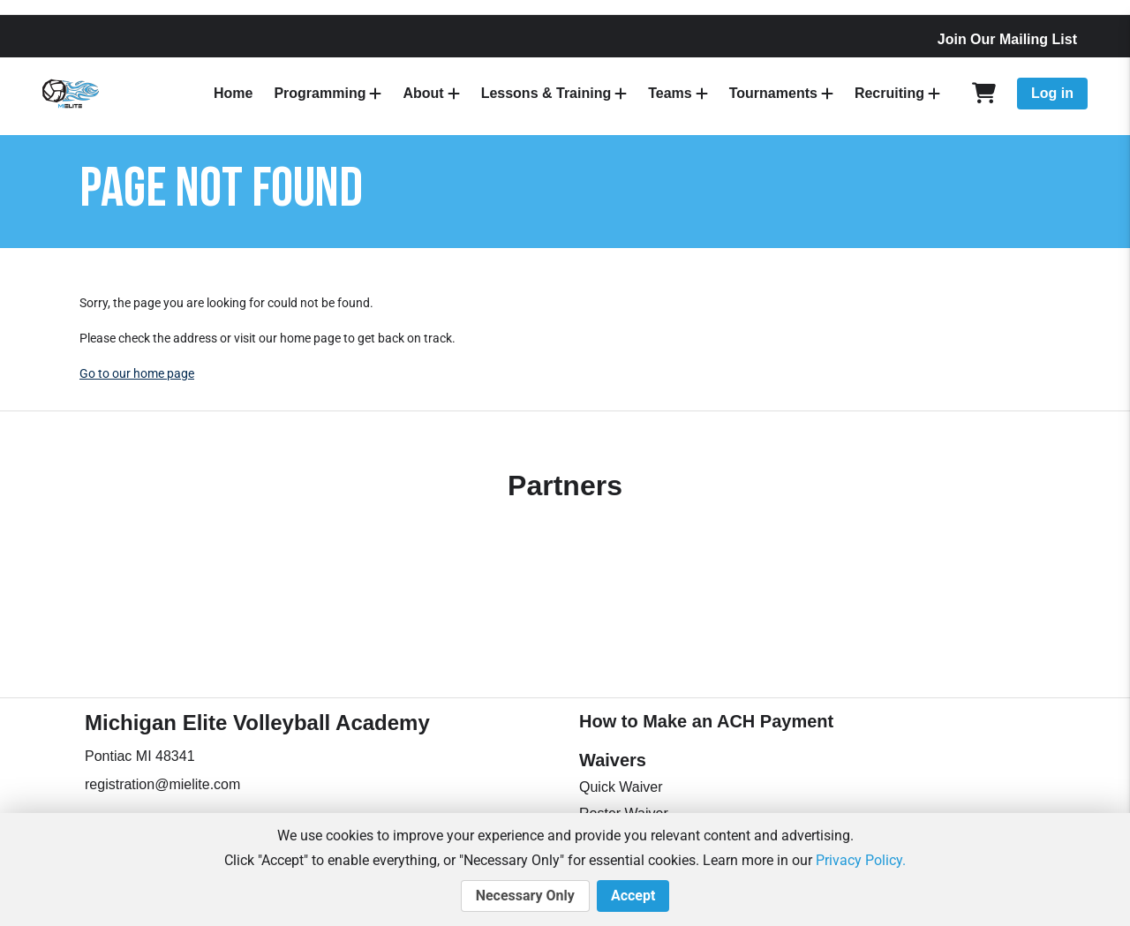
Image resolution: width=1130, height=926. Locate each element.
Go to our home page (136, 373)
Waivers (612, 760)
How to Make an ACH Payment (706, 721)
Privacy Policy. (861, 860)
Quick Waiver (621, 786)
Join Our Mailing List (1007, 39)
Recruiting (889, 93)
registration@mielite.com (162, 784)
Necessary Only (525, 896)
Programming (319, 93)
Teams (670, 93)
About (423, 93)
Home (233, 93)
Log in (1052, 93)
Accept (633, 896)
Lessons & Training (546, 93)
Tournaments (773, 93)
